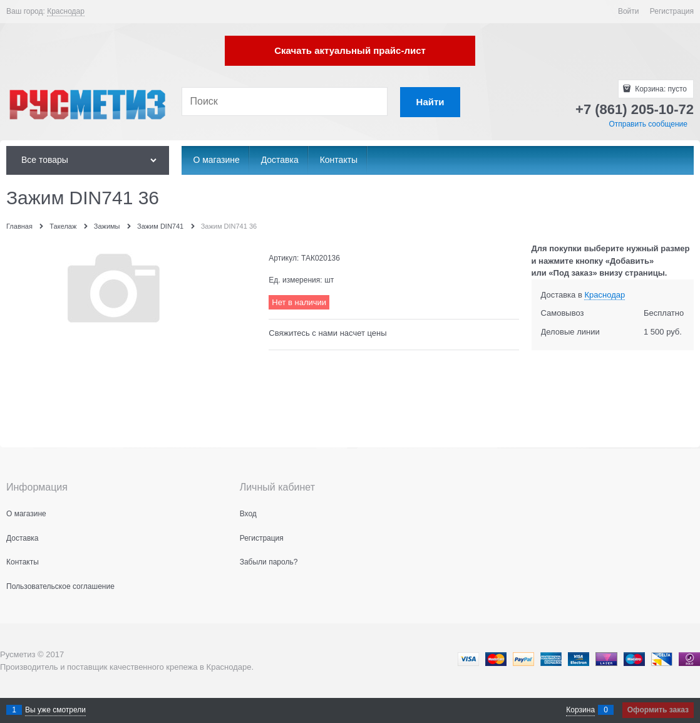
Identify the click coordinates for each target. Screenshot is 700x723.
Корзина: (660, 89)
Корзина (580, 710)
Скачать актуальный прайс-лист (350, 50)
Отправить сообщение (648, 124)
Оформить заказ (658, 709)
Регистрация (672, 11)
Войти (628, 11)
